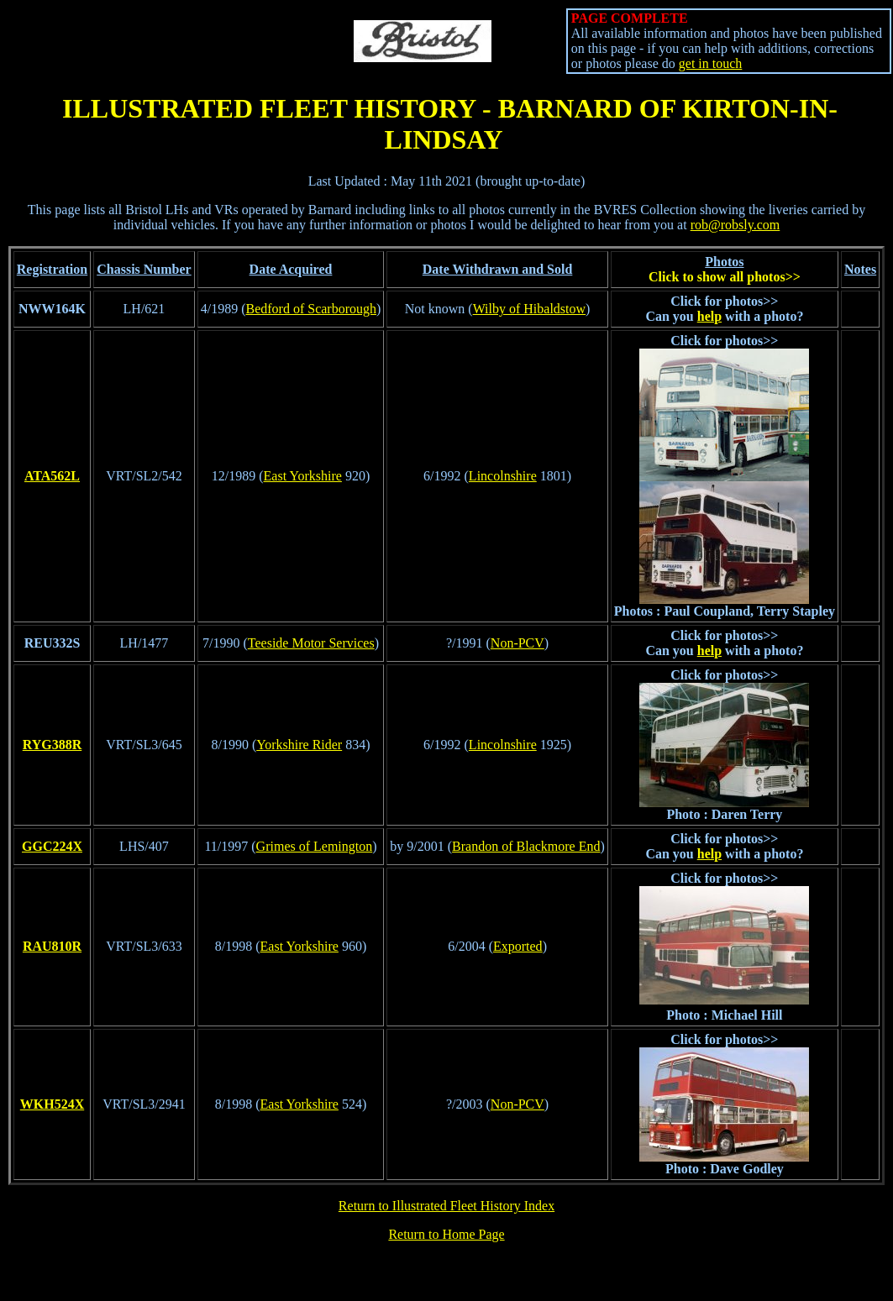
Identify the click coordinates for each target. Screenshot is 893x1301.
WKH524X (52, 1104)
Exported (518, 946)
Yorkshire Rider (299, 744)
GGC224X (52, 846)
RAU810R (52, 946)
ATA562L (52, 476)
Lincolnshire (503, 476)
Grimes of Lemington (314, 846)
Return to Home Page (446, 1234)
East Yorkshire (303, 476)
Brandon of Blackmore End (526, 846)
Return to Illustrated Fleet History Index (446, 1206)
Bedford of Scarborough (310, 309)
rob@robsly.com (735, 225)
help (709, 316)
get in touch (711, 63)
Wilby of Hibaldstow (529, 309)
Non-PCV (517, 643)
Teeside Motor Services (311, 643)
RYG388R (52, 744)
